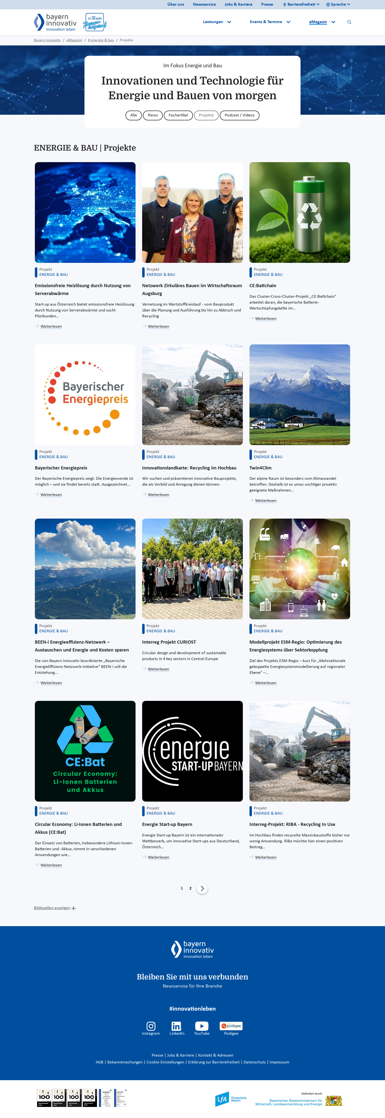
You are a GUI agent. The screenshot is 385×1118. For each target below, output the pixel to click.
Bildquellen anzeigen (52, 908)
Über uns (175, 4)
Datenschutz (255, 1062)
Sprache (336, 4)
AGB (100, 1062)
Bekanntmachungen (125, 1062)
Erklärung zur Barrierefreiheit (214, 1062)
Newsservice (204, 4)
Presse (267, 4)
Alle (133, 115)
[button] (241, 22)
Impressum (279, 1062)
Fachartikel (178, 115)
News (153, 115)
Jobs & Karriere (238, 4)
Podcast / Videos (240, 115)
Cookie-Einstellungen (165, 1062)
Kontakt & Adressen (215, 1055)
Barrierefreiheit (299, 4)
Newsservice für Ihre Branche (192, 986)
